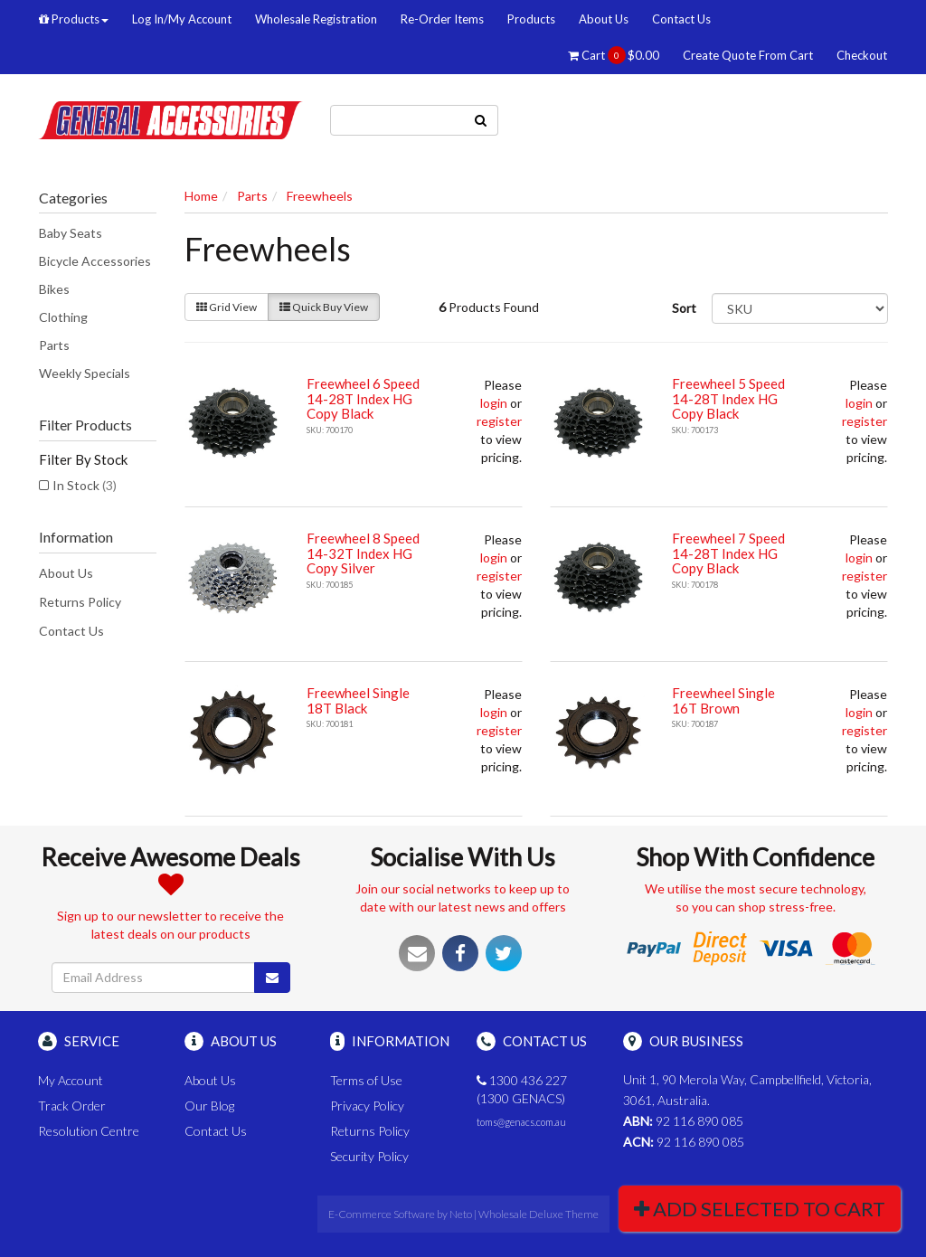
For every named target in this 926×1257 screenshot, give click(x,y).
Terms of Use (366, 1080)
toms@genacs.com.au (521, 1122)
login (493, 403)
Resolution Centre (88, 1131)
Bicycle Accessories (95, 261)
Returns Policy (80, 602)
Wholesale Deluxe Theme (538, 1214)
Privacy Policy (367, 1105)
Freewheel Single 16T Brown (723, 700)
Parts (54, 345)
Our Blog (209, 1105)
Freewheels (320, 195)
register (499, 421)
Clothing (63, 317)
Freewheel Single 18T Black (358, 700)
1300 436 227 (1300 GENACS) (522, 1089)
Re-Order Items (442, 19)
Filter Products (85, 425)
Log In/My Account (182, 19)
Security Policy (369, 1156)
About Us (603, 19)
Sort (684, 308)
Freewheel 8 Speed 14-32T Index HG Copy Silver (363, 553)
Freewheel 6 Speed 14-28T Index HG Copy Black (363, 398)
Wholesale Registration (316, 19)
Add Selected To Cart (759, 1208)
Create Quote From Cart (748, 55)
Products (74, 19)
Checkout (861, 55)
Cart (613, 55)
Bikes (54, 289)
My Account (70, 1080)
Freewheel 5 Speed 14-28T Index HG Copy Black (728, 398)
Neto (460, 1214)
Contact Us (681, 19)
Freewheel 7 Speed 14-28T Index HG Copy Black (728, 553)
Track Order (72, 1105)
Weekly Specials (84, 373)
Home (201, 195)
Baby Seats (70, 233)
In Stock (84, 485)
